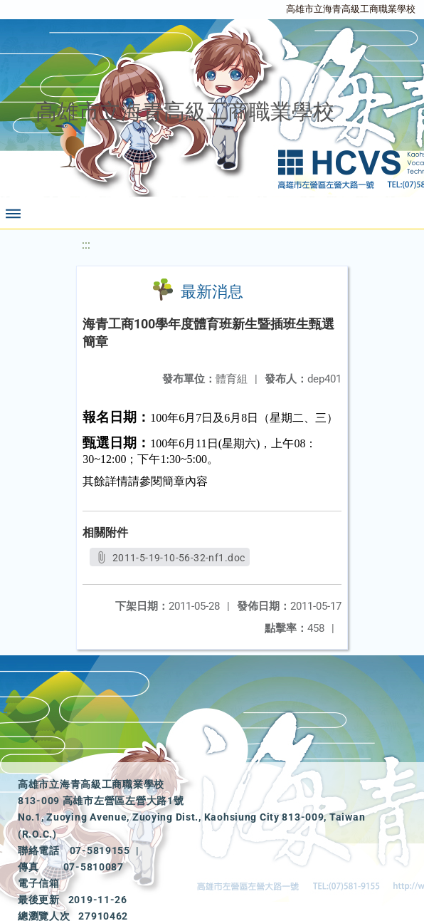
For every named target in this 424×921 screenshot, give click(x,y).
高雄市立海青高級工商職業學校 (350, 9)
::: (86, 244)
